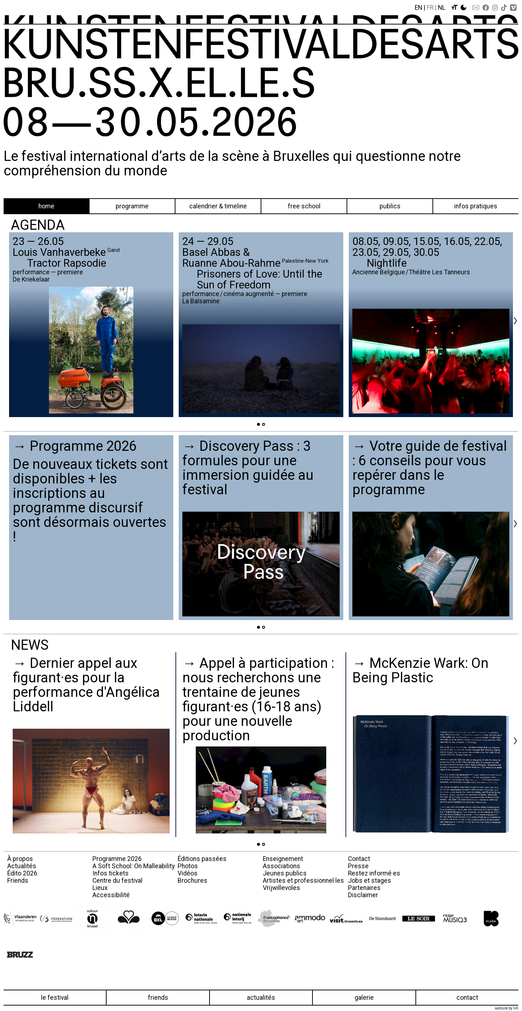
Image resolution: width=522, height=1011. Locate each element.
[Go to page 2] (263, 424)
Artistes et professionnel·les (303, 880)
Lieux (100, 887)
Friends (17, 880)
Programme (132, 206)
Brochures (192, 880)
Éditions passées (202, 858)
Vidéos (188, 873)
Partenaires (364, 887)
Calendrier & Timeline (218, 206)
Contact (359, 858)
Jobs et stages (369, 880)
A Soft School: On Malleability (133, 866)
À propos (20, 858)
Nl (442, 7)
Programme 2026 (117, 858)
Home (46, 206)
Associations (281, 866)
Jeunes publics (285, 873)
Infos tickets (110, 873)
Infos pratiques (475, 206)
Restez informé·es (374, 873)
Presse (358, 866)
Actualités (21, 866)
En (418, 7)
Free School (304, 206)
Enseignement (283, 858)
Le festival (55, 997)
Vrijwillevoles (281, 887)
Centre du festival (117, 880)
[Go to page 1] (258, 424)
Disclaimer (363, 895)
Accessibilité (111, 895)
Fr (430, 7)
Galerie (364, 997)
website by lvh (506, 1008)
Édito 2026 (22, 873)
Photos (188, 866)
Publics (390, 206)
